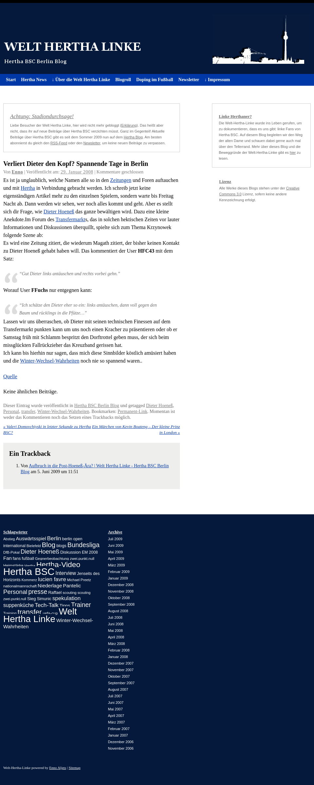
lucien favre (52, 579)
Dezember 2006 (120, 742)
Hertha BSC (28, 571)
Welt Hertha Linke (157, 38)
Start (11, 79)
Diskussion (70, 552)
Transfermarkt (70, 219)
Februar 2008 (119, 650)
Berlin (54, 538)
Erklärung (129, 125)
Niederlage (50, 585)
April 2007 (116, 716)
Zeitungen (120, 180)
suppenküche (18, 605)
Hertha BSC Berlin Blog (96, 405)
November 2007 (120, 670)
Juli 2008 (115, 617)
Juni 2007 (116, 703)
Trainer (81, 604)
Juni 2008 (116, 624)
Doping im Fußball (154, 79)
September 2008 (121, 604)
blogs (61, 545)
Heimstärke (13, 565)
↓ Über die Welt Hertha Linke (81, 79)
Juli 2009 (115, 539)
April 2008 (116, 637)
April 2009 (116, 559)
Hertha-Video (58, 564)
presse (37, 591)
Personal (11, 411)
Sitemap (74, 768)
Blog (49, 544)
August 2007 (118, 689)
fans (17, 558)
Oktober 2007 (119, 676)
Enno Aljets (57, 768)
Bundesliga (83, 544)
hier (293, 152)
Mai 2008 (115, 631)
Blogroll (123, 79)
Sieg (31, 598)
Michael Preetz (79, 580)
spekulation (66, 598)
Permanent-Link (133, 411)
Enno (17, 171)
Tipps (65, 605)
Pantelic (72, 585)
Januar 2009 (118, 578)
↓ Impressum (217, 79)
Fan (7, 558)
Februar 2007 (119, 729)
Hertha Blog (133, 137)
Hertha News (33, 79)
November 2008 (120, 591)
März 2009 (116, 565)
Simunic (44, 599)
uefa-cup (50, 613)
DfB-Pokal (11, 552)
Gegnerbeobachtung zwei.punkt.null (64, 559)
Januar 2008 (118, 657)
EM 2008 (90, 552)
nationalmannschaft (20, 586)
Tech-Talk (47, 605)
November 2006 (120, 748)
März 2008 (116, 644)
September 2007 (121, 683)
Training (10, 613)
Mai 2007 (115, 709)
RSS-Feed (58, 143)
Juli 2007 (115, 696)
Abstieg (9, 539)
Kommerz (29, 580)
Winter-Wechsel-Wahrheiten (49, 361)
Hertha (28, 188)
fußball (28, 558)
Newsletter (188, 79)
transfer (28, 411)
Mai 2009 (115, 552)
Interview (66, 573)
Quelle (10, 376)
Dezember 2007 (120, 663)
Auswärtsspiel (31, 538)
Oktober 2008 (119, 598)
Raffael (54, 592)
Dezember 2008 (120, 585)
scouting (70, 593)
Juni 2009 (116, 545)
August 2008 (118, 611)
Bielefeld (33, 546)
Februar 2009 (119, 572)
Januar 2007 (118, 735)
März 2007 (116, 722)
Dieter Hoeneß (59, 211)
